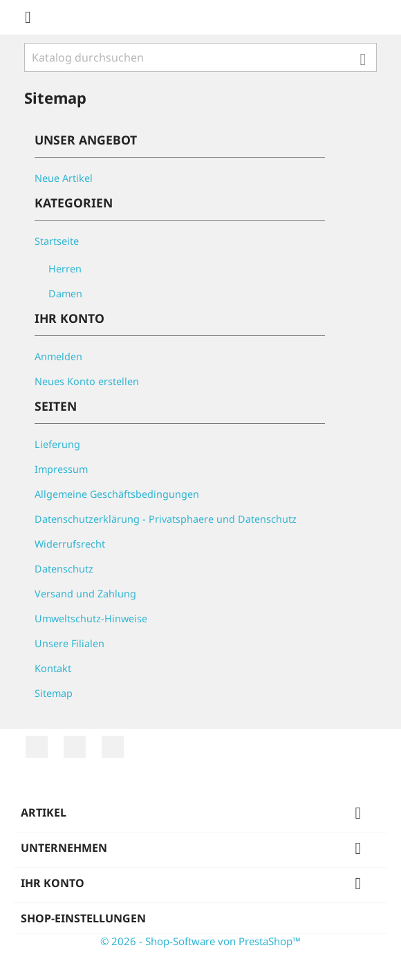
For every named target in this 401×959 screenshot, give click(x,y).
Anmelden (58, 356)
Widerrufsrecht (70, 543)
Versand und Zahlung (85, 593)
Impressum (61, 469)
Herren (65, 268)
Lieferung (57, 444)
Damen (65, 293)
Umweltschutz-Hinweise (91, 618)
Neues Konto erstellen (87, 381)
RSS (37, 747)
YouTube (75, 747)
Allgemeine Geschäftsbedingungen (117, 494)
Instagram (113, 747)
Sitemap (54, 693)
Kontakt (53, 668)
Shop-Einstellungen (83, 918)
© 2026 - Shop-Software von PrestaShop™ (200, 941)
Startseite (57, 241)
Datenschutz (64, 568)
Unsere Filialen (69, 643)
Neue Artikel (64, 178)
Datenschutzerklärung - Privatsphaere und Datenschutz (166, 518)
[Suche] (200, 57)
